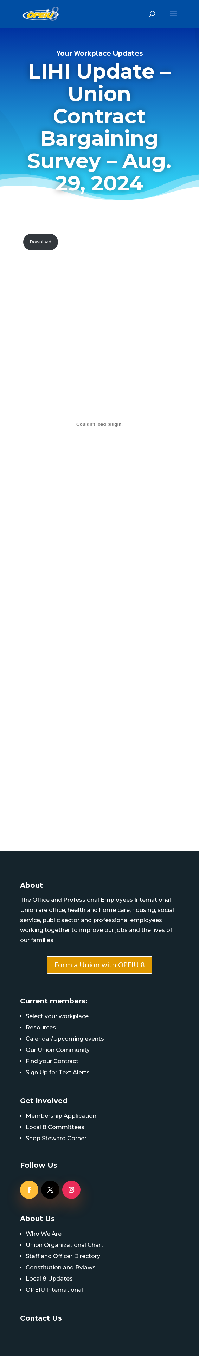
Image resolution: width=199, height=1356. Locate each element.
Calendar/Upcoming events (65, 1038)
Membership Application (61, 1116)
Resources (41, 1027)
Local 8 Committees (55, 1127)
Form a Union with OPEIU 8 (99, 964)
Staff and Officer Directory (63, 1256)
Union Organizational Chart (64, 1245)
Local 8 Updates (49, 1278)
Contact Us (41, 1318)
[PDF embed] (99, 424)
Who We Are (44, 1233)
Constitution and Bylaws (61, 1267)
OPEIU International (54, 1290)
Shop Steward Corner (56, 1138)
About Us (37, 1218)
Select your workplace (57, 1016)
